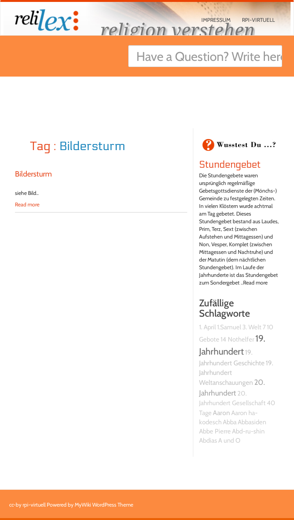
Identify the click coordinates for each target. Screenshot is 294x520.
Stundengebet (230, 164)
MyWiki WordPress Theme (104, 504)
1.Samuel (229, 327)
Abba (230, 422)
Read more (27, 204)
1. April (207, 327)
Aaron (221, 413)
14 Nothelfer (237, 339)
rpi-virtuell (258, 19)
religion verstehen (177, 29)
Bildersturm (33, 173)
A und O (229, 440)
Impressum (215, 19)
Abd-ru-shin (248, 431)
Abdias (208, 440)
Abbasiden (252, 422)
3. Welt (251, 327)
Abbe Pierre (215, 431)
